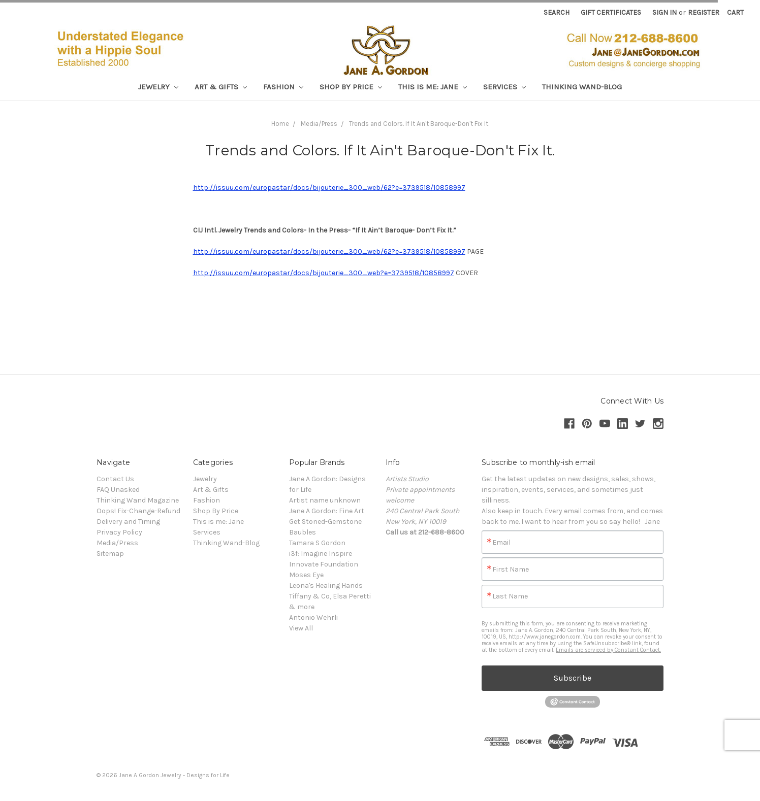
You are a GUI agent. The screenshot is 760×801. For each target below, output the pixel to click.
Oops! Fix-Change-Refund (138, 511)
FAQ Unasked (118, 489)
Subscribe (572, 678)
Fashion (283, 86)
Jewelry (158, 86)
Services (504, 86)
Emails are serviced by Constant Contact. (608, 650)
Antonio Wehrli (313, 617)
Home (280, 123)
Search (556, 12)
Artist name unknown (325, 500)
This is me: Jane (432, 86)
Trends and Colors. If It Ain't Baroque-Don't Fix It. (419, 123)
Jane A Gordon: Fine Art (326, 511)
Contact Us (115, 479)
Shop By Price (351, 86)
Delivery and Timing (128, 521)
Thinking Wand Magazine (138, 500)
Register (703, 12)
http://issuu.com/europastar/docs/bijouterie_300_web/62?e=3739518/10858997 (329, 187)
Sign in (664, 12)
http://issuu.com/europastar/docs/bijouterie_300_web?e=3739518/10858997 (323, 273)
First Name (510, 569)
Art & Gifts (221, 86)
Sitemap (110, 553)
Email (501, 542)
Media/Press (319, 123)
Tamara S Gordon (317, 543)
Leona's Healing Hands (326, 585)
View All (301, 628)
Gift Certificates (611, 12)
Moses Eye (306, 575)
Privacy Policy (119, 532)
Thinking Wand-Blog (582, 86)
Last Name (510, 596)
